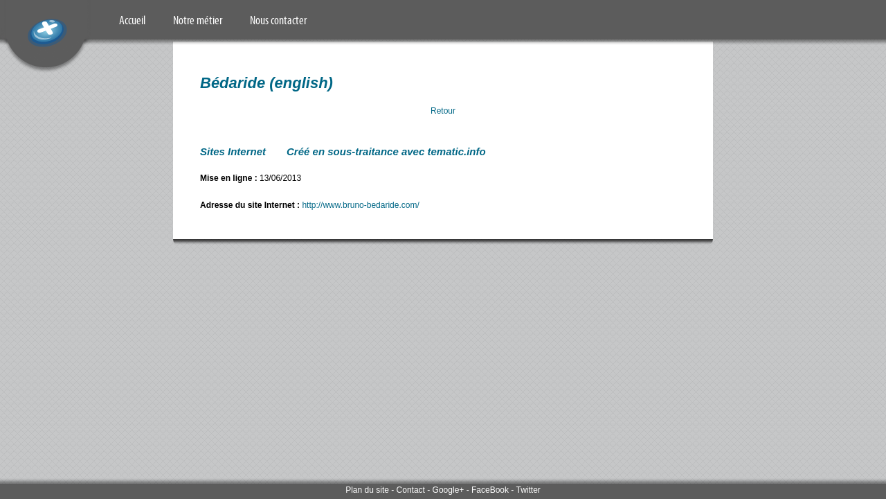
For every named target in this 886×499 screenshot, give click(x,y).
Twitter (528, 490)
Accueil (132, 20)
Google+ (448, 490)
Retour (443, 111)
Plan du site (367, 490)
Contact (411, 490)
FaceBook (490, 490)
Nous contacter (278, 20)
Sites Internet (233, 151)
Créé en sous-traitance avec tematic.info (386, 151)
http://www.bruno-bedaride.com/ (360, 205)
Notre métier (197, 20)
